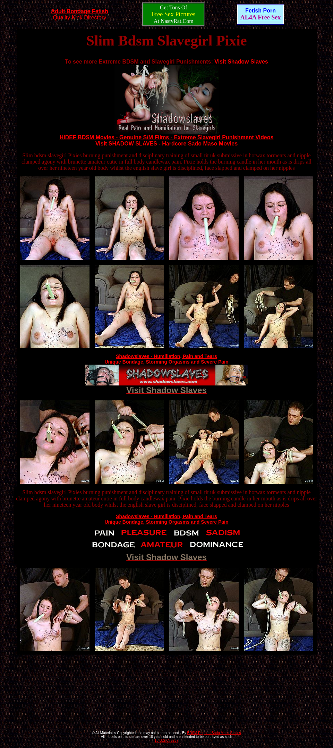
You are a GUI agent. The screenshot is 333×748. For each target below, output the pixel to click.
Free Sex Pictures (173, 14)
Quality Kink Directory (79, 14)
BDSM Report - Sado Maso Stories (214, 733)
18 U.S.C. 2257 (166, 740)
